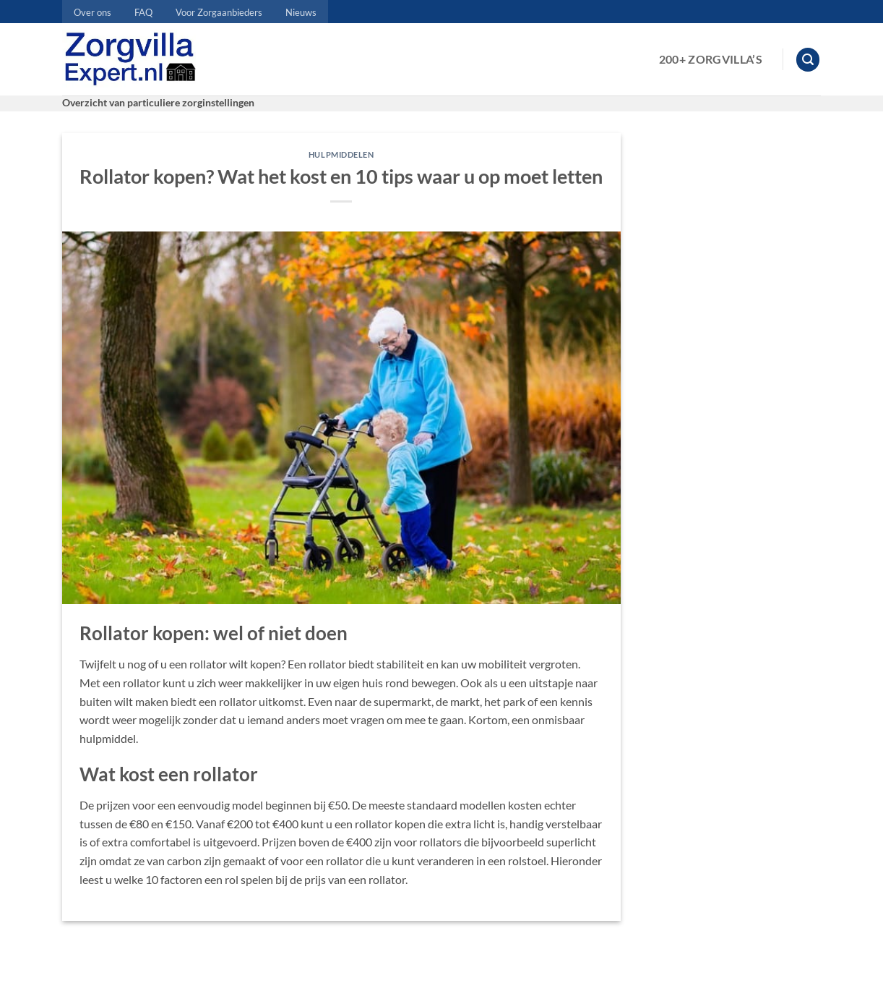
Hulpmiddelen (341, 154)
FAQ (143, 12)
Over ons (92, 12)
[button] (807, 60)
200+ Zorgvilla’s (710, 59)
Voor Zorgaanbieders (219, 12)
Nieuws (300, 12)
